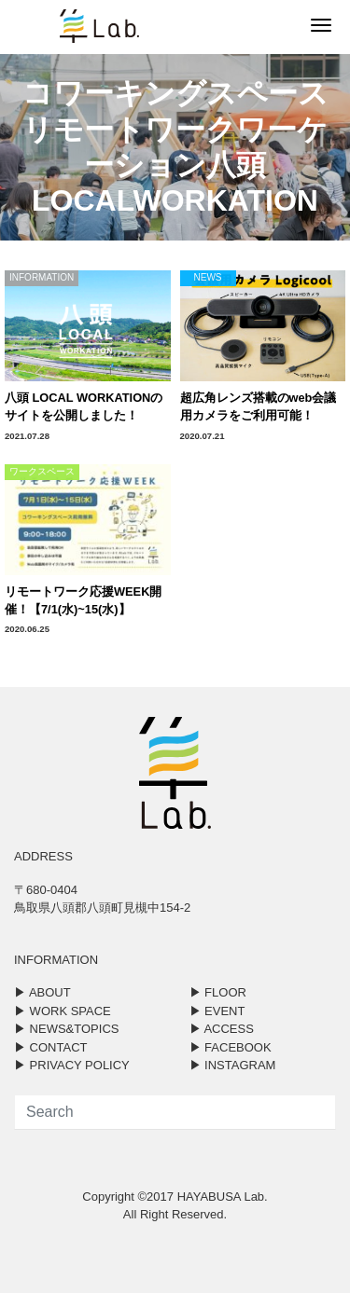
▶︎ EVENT (217, 1011)
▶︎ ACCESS (221, 1029)
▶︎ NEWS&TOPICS (66, 1029)
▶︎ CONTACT (50, 1047)
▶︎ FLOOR (217, 992)
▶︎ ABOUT (42, 992)
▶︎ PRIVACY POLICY (72, 1065)
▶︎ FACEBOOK (230, 1047)
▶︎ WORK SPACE (62, 1011)
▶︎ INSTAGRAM (232, 1065)
